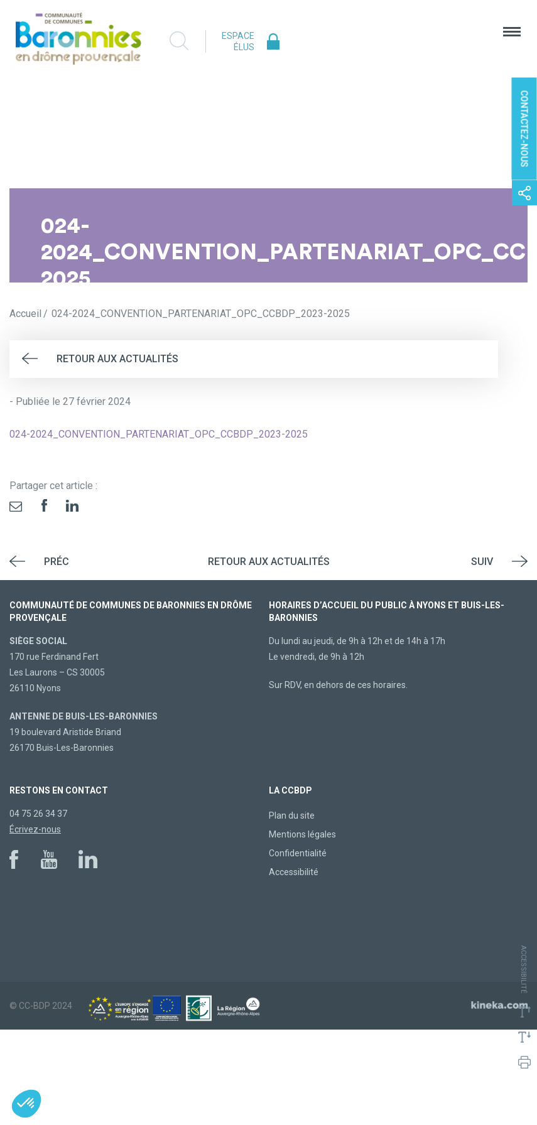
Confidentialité (298, 853)
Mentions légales (302, 834)
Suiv (482, 562)
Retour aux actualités (117, 359)
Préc (56, 562)
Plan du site (292, 815)
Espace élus (238, 41)
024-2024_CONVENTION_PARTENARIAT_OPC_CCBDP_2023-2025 (158, 434)
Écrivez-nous (35, 829)
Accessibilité (293, 872)
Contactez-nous (524, 129)
